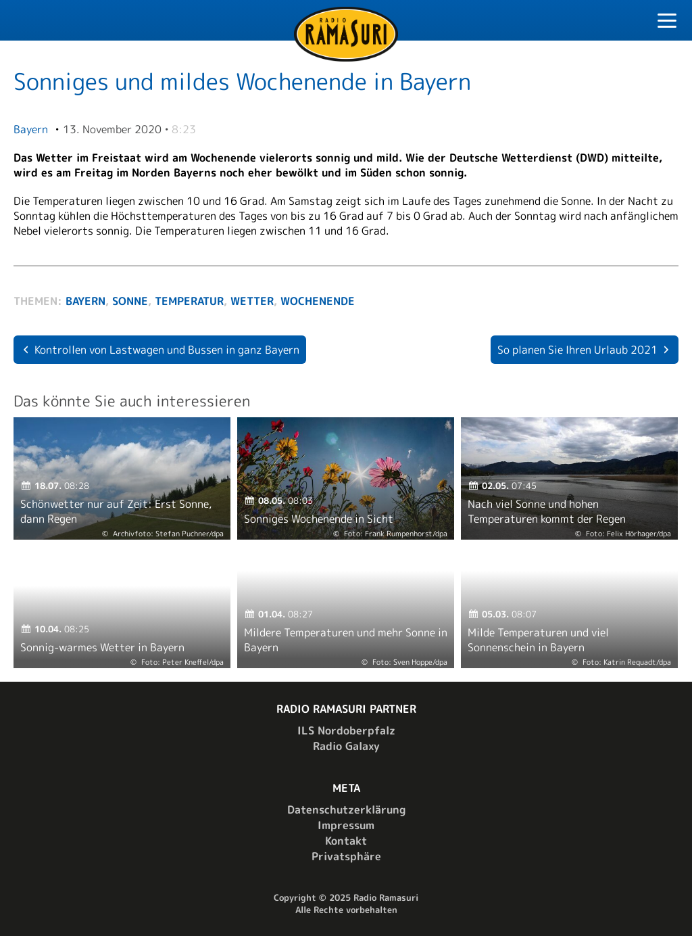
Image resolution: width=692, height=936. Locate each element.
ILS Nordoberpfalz (346, 730)
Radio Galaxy (346, 746)
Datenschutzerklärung (346, 809)
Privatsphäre (346, 856)
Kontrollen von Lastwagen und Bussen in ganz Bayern (166, 349)
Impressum (346, 825)
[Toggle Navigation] (667, 22)
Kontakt (346, 840)
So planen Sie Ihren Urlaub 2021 (577, 349)
